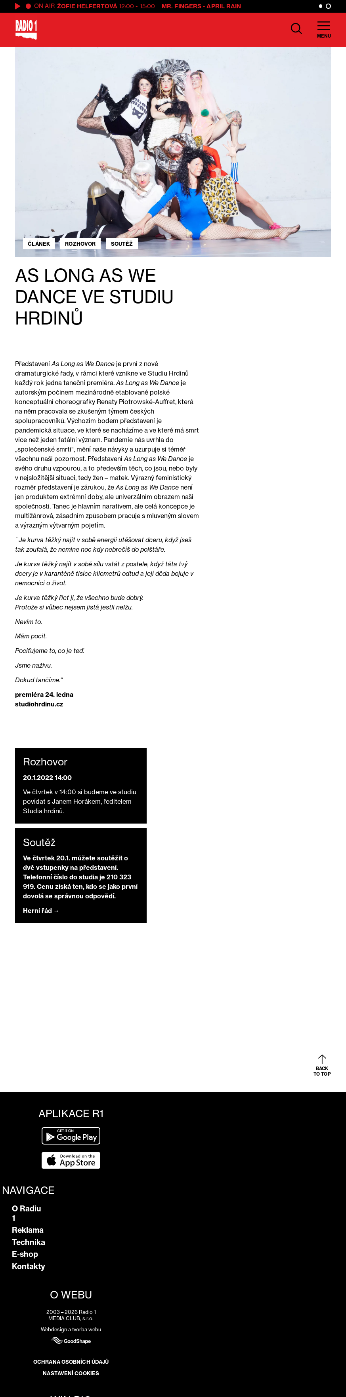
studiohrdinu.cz (39, 704)
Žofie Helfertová (87, 6)
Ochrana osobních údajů (71, 1362)
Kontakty (28, 1266)
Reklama (28, 1230)
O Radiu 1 (26, 1213)
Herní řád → (41, 911)
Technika (28, 1242)
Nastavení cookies (71, 1373)
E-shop (25, 1254)
